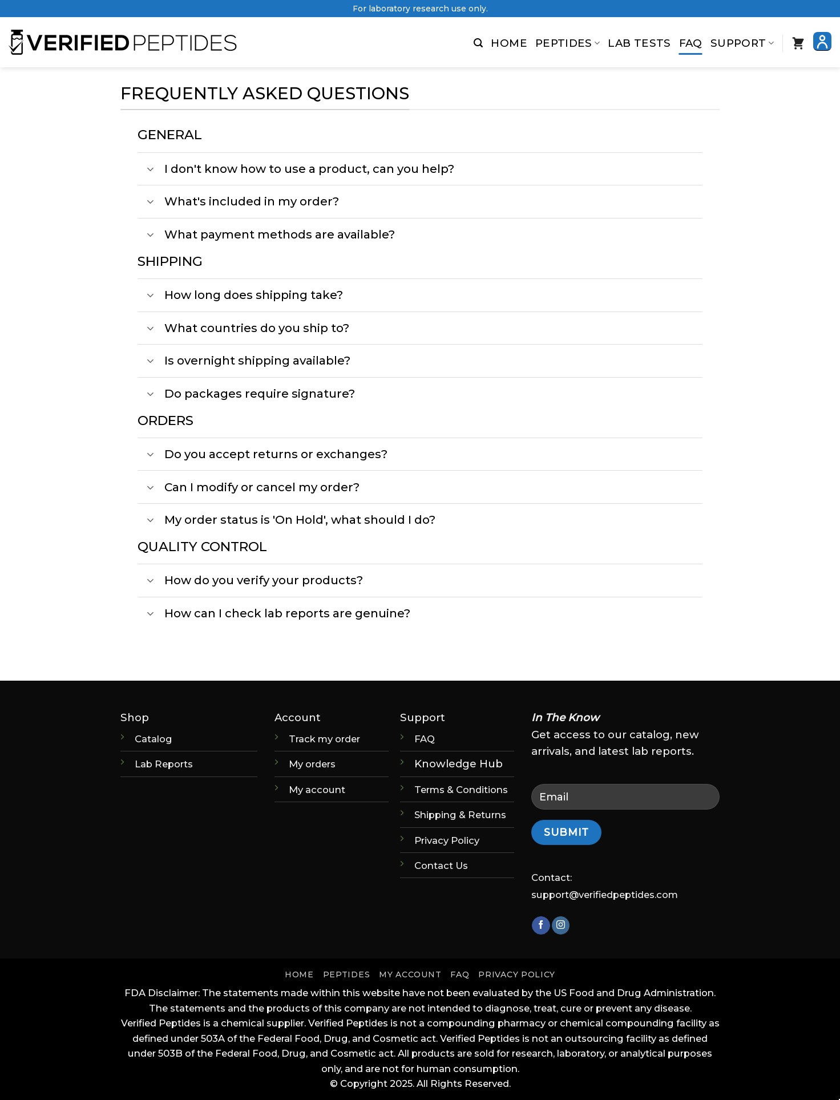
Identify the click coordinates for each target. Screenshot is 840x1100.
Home (509, 43)
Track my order (324, 739)
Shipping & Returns (460, 814)
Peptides (567, 43)
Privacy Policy (446, 840)
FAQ (690, 43)
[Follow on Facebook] (541, 925)
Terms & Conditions (461, 789)
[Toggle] (150, 170)
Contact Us (441, 865)
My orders (312, 764)
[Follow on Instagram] (561, 925)
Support (742, 43)
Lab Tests (639, 43)
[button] (478, 43)
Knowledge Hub (458, 763)
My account (317, 789)
